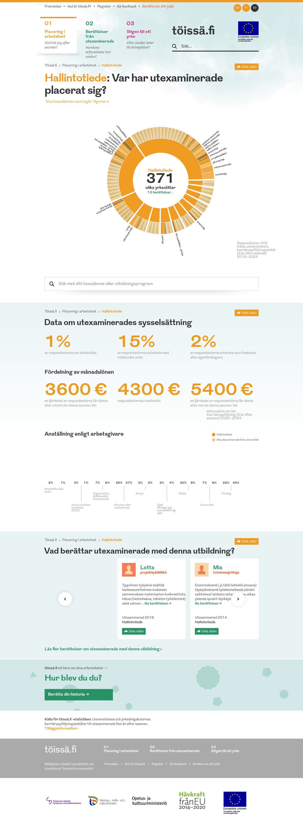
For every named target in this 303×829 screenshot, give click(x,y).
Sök (176, 46)
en (237, 8)
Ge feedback (126, 6)
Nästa (238, 599)
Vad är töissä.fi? (79, 6)
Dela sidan (249, 67)
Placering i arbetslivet (79, 65)
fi (246, 8)
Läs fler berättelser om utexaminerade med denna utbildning (102, 649)
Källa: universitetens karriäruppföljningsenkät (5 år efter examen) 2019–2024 (256, 252)
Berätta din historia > (68, 694)
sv (255, 8)
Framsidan (53, 6)
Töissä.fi (51, 65)
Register (104, 6)
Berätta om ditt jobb (158, 6)
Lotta (147, 568)
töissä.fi (193, 31)
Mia (217, 568)
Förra (65, 599)
